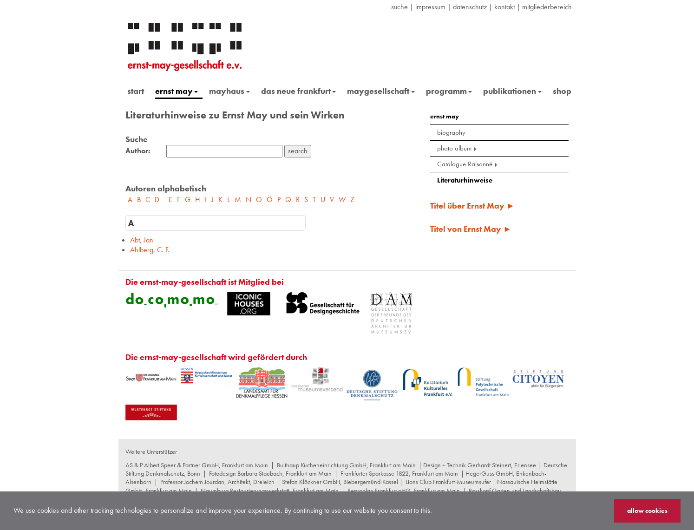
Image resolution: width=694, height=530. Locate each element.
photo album (457, 148)
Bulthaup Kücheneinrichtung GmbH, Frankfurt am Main (346, 465)
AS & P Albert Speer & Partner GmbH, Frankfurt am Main (196, 465)
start (135, 90)
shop (562, 90)
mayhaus (229, 90)
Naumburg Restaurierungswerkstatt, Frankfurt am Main (270, 490)
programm (449, 90)
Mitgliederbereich (547, 7)
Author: (137, 151)
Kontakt (504, 7)
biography (451, 132)
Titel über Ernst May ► (472, 205)
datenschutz (470, 7)
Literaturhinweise (464, 180)
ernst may (176, 90)
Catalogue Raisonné (468, 164)
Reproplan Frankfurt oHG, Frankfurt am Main (403, 490)
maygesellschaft (381, 90)
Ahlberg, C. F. (150, 250)
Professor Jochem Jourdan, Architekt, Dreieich (217, 482)
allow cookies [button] (647, 510)
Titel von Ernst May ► (470, 228)
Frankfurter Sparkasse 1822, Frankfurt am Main (399, 473)
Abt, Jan (141, 240)
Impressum (430, 7)
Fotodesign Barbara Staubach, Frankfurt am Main (270, 473)
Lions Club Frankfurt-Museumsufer (448, 482)
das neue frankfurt (298, 90)
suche (399, 7)
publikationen (512, 90)
